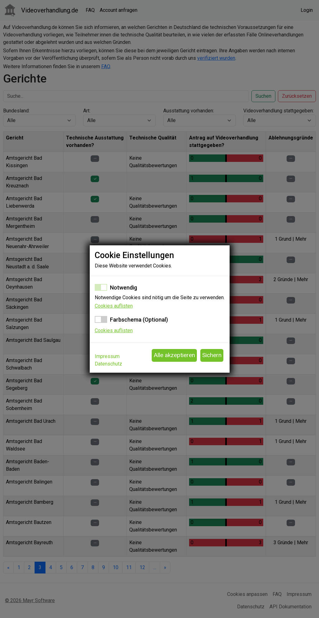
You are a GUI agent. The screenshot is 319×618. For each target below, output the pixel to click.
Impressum (107, 356)
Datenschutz (108, 364)
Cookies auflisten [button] (114, 306)
